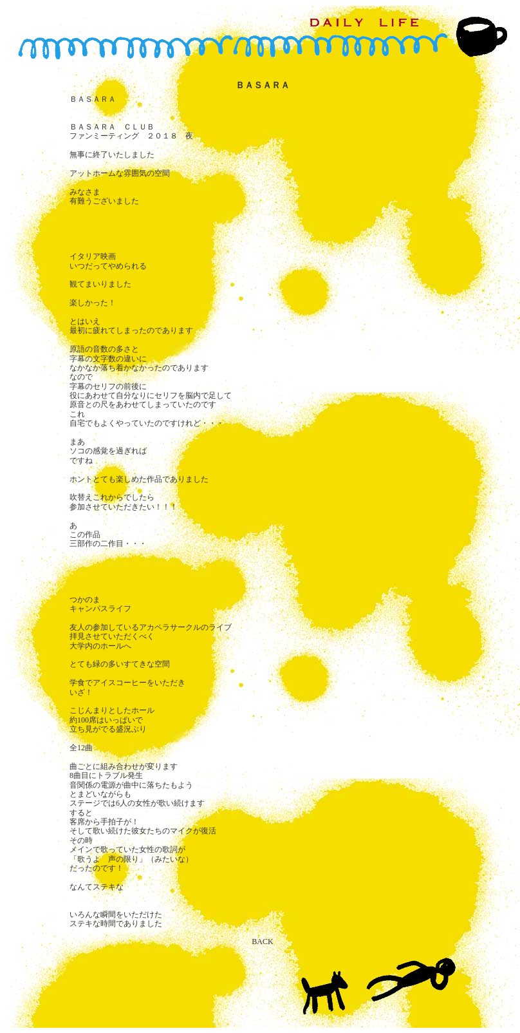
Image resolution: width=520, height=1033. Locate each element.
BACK (262, 941)
